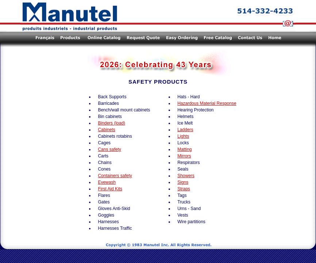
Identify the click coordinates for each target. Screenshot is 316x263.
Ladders (185, 129)
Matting (184, 149)
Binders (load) (111, 123)
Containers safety (115, 175)
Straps (183, 188)
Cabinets (106, 129)
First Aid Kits (110, 188)
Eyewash (107, 182)
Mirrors (184, 156)
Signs (182, 182)
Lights (183, 136)
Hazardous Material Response (206, 103)
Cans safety (109, 149)
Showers (185, 175)
